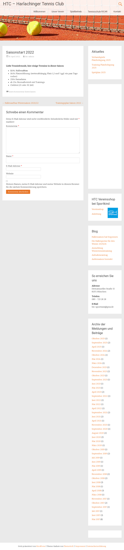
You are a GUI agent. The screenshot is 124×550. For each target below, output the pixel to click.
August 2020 (98, 433)
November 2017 (99, 499)
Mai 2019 (96, 466)
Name (9, 156)
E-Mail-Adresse (14, 166)
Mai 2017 (96, 519)
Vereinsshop (98, 209)
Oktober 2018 (98, 478)
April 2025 (96, 347)
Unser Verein (58, 11)
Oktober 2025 (98, 338)
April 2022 (97, 408)
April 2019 (96, 470)
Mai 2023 (96, 388)
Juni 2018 (96, 482)
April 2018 (96, 490)
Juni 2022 (96, 400)
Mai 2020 (96, 441)
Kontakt (117, 11)
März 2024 (97, 363)
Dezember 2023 (99, 367)
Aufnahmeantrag (100, 255)
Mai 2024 (96, 359)
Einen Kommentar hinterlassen (22, 92)
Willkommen (39, 11)
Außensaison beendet (102, 259)
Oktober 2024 (98, 355)
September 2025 (99, 342)
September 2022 (100, 396)
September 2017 (99, 507)
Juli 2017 (96, 511)
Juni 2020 (96, 437)
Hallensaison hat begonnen (105, 237)
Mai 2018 (96, 486)
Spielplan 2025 (99, 72)
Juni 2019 (96, 462)
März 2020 (97, 445)
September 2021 (99, 412)
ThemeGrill (69, 546)
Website (10, 173)
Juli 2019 (96, 457)
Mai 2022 (96, 404)
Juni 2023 (96, 383)
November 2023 (99, 371)
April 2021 (96, 420)
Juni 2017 (96, 515)
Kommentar (12, 126)
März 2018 (96, 494)
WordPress (40, 546)
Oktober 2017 (98, 503)
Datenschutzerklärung (96, 546)
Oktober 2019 (98, 449)
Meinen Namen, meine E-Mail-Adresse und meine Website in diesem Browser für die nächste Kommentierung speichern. (42, 185)
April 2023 (96, 392)
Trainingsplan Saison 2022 (69, 103)
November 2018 (99, 474)
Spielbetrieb (76, 11)
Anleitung (96, 214)
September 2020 (100, 429)
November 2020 (99, 425)
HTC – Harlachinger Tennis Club (33, 3)
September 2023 (99, 379)
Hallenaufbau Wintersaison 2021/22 (20, 103)
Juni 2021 (96, 416)
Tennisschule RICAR (97, 11)
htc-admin (29, 56)
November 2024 (99, 351)
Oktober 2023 (98, 375)
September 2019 (99, 453)
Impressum (80, 546)
